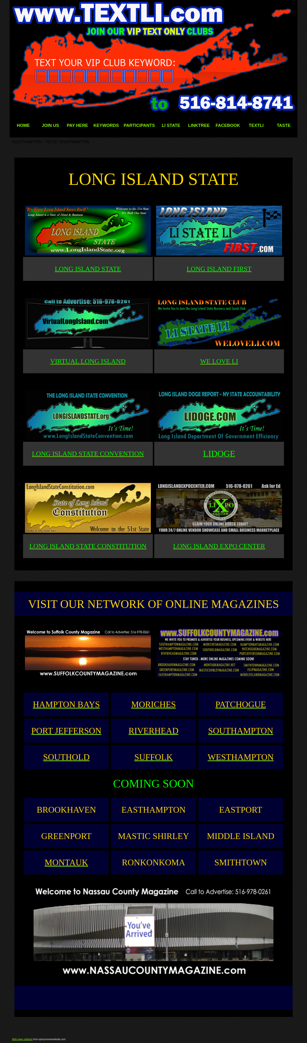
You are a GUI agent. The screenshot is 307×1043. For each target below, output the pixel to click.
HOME (23, 125)
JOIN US (50, 125)
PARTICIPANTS (139, 125)
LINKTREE (199, 125)
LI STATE (171, 125)
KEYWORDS (106, 125)
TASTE (284, 125)
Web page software (22, 1039)
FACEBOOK (228, 125)
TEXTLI (256, 125)
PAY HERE (77, 125)
